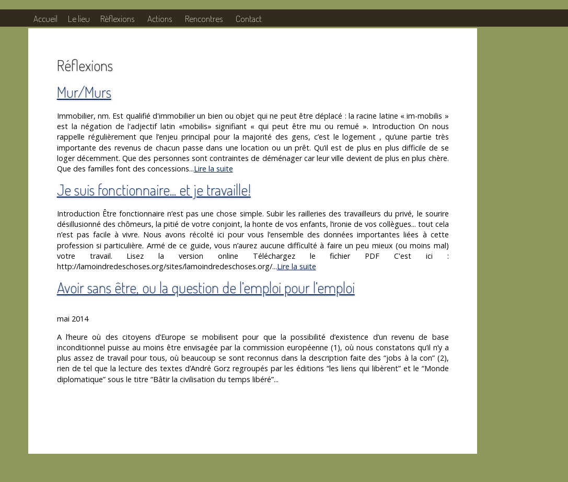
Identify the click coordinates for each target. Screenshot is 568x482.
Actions (159, 18)
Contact (249, 18)
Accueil (45, 18)
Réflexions (117, 18)
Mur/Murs (84, 91)
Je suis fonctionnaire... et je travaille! (154, 189)
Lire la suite (213, 169)
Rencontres (204, 18)
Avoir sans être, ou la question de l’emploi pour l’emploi (206, 287)
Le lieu (79, 18)
